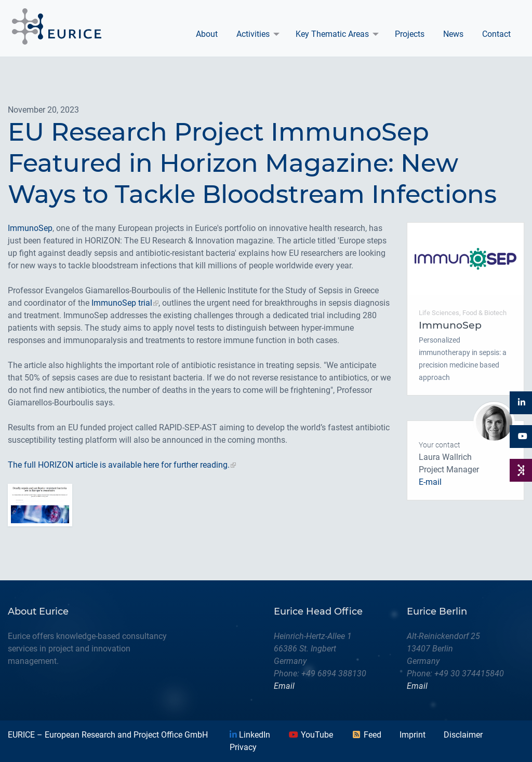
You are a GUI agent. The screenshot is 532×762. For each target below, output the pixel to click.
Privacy (243, 747)
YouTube (310, 735)
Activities (253, 34)
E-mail (430, 482)
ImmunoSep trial (121, 303)
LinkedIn (250, 735)
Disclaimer (463, 735)
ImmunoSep (30, 228)
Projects (409, 34)
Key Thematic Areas (332, 34)
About (207, 34)
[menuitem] (207, 34)
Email (284, 686)
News (453, 34)
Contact (496, 34)
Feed (366, 735)
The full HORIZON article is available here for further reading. (119, 465)
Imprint (412, 735)
